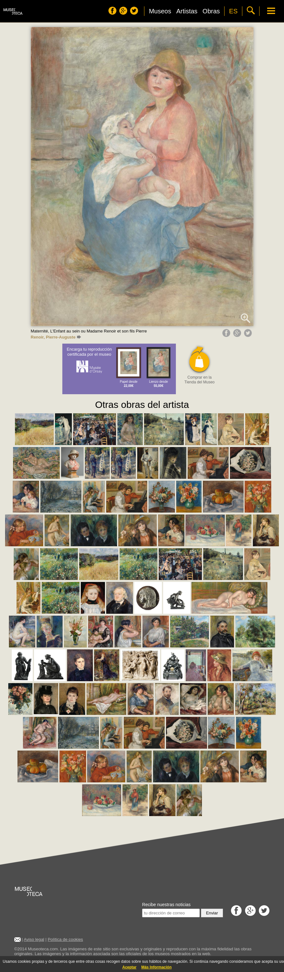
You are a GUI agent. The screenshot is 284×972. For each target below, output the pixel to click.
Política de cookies (65, 939)
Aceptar (129, 967)
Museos (160, 11)
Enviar (212, 913)
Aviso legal (34, 939)
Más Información (156, 967)
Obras (211, 11)
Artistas (186, 11)
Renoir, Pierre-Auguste (56, 337)
